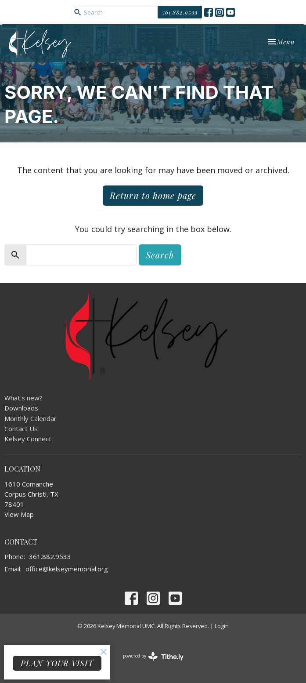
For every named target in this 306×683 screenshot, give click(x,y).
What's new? (23, 397)
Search (160, 255)
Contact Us (21, 428)
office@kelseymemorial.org (66, 568)
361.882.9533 (180, 12)
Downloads (21, 407)
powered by (153, 656)
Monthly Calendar (30, 418)
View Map (19, 514)
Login (222, 626)
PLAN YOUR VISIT (57, 663)
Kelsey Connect (27, 438)
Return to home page (153, 195)
